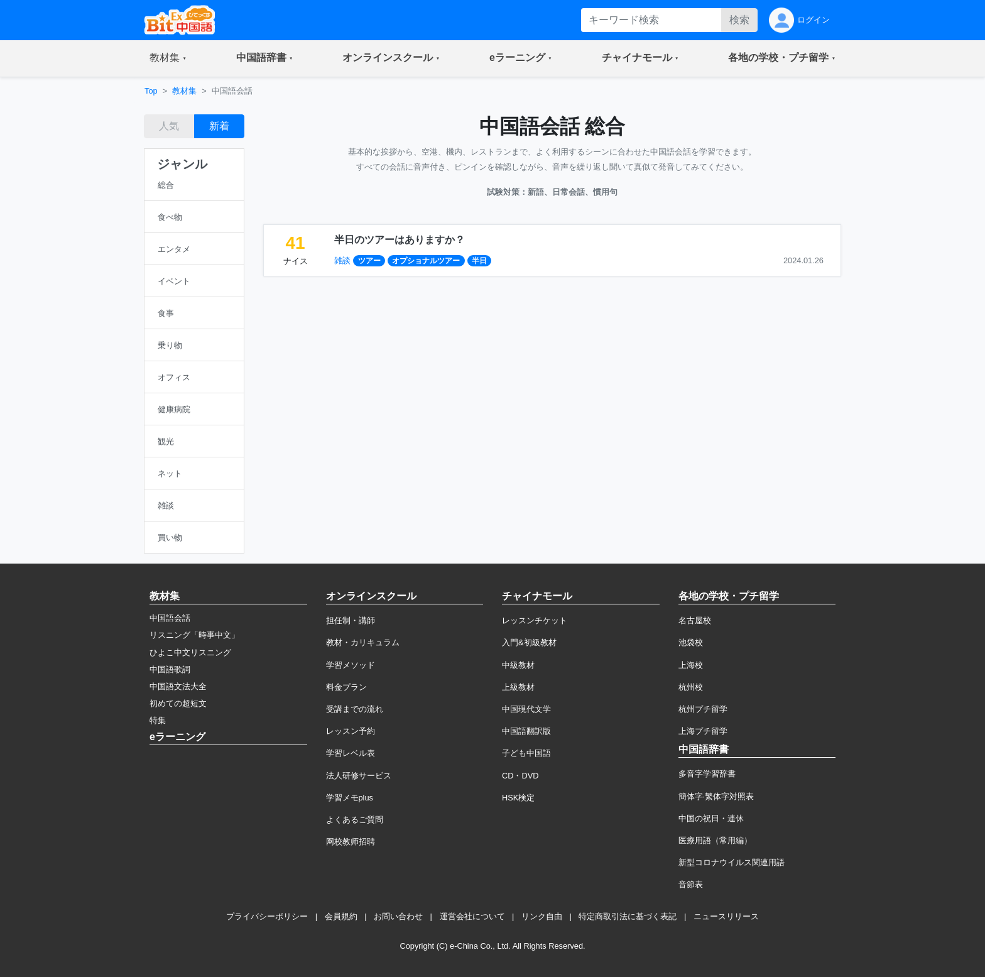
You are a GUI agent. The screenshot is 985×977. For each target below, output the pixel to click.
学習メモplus (349, 797)
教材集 (184, 91)
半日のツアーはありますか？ (399, 239)
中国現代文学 (526, 709)
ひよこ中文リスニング (190, 652)
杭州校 (690, 687)
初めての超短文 (178, 703)
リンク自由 (541, 916)
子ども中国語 (526, 753)
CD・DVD (520, 775)
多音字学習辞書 (707, 773)
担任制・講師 (350, 620)
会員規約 (341, 916)
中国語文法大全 (178, 686)
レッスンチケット (534, 620)
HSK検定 (518, 797)
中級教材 (518, 665)
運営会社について (472, 916)
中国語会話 (170, 618)
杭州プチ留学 (702, 709)
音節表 (690, 884)
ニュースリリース (726, 916)
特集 (158, 720)
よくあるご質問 (354, 819)
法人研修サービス (358, 775)
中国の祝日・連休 (711, 818)
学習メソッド (350, 665)
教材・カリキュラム (363, 642)
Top (151, 91)
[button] (168, 58)
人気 (169, 126)
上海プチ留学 (702, 731)
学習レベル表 (350, 753)
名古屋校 (694, 620)
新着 (219, 126)
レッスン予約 (350, 731)
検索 (739, 19)
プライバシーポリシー (267, 916)
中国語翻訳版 (526, 731)
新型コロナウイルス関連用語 (731, 862)
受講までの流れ (354, 709)
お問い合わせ (398, 916)
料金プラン (346, 687)
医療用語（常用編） (715, 840)
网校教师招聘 (350, 841)
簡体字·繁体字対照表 (716, 796)
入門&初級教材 (529, 642)
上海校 (690, 665)
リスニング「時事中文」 (194, 635)
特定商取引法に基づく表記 (628, 916)
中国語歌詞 (170, 669)
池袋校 (690, 642)
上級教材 (518, 687)
